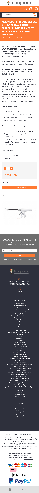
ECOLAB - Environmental (20, 356)
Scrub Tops (20, 336)
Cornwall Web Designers (24, 490)
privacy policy (17, 259)
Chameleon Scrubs (26, 457)
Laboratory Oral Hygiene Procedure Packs (20, 383)
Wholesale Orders (20, 396)
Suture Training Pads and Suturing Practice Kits (20, 372)
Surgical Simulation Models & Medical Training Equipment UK (20, 387)
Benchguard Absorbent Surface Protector (20, 332)
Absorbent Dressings (20, 306)
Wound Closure (20, 322)
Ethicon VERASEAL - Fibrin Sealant (20, 381)
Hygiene (20, 348)
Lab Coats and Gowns (20, 344)
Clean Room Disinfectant (20, 330)
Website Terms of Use (20, 409)
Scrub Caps (20, 340)
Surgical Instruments (20, 318)
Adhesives (20, 308)
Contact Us (20, 407)
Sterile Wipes (20, 328)
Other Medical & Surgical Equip (20, 316)
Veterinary (20, 334)
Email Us (19, 291)
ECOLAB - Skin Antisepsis (20, 354)
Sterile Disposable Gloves (20, 326)
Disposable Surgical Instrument (20, 310)
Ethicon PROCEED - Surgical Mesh (20, 379)
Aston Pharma (27, 453)
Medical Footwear (20, 342)
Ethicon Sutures (19, 320)
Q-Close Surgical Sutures (20, 366)
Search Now (34, 14)
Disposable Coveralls (20, 370)
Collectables (19, 350)
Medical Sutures (28, 459)
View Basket (19, 390)
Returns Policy (20, 417)
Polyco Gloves (20, 304)
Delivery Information (20, 394)
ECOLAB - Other (20, 360)
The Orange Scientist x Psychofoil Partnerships (20, 364)
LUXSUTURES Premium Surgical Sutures (20, 368)
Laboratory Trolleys (20, 385)
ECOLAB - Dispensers (20, 362)
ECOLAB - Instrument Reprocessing (20, 358)
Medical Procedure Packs (20, 377)
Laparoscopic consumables (20, 312)
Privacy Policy (20, 415)
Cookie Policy (20, 411)
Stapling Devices (20, 314)
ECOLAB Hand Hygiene (19, 352)
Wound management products (20, 324)
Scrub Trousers (20, 338)
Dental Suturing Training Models (20, 374)
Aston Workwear (25, 455)
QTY (5, 165)
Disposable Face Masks (20, 346)
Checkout (20, 392)
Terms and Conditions (20, 413)
